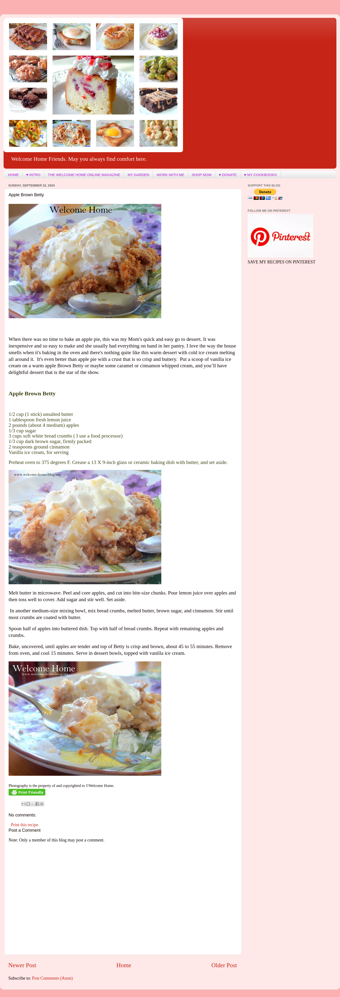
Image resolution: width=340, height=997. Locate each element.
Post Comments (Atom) (52, 978)
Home (123, 965)
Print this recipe (24, 824)
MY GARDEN (138, 175)
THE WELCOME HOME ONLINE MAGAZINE (84, 175)
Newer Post (22, 965)
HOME (13, 175)
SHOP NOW (201, 175)
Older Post (224, 965)
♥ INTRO (33, 175)
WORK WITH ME (170, 175)
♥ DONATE (227, 175)
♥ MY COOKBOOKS (260, 175)
